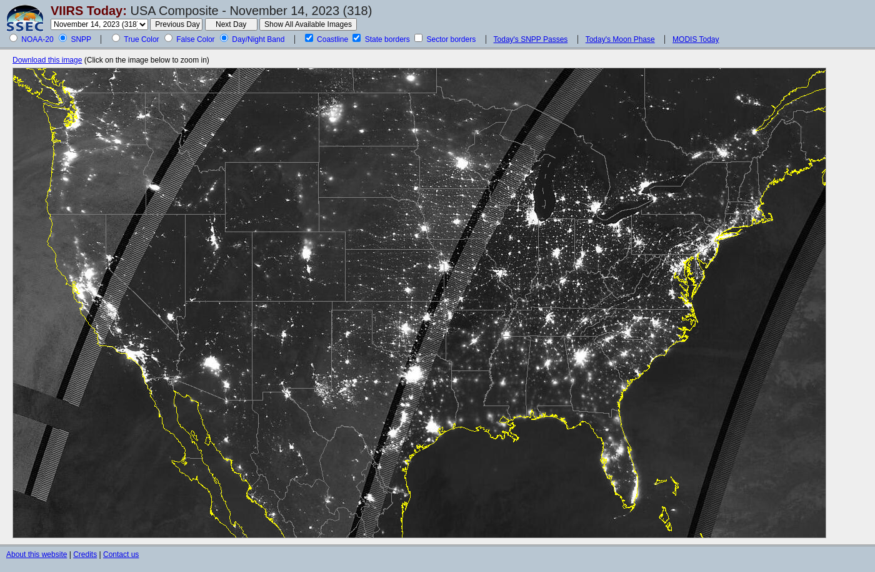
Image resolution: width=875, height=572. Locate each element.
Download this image (47, 60)
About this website (36, 554)
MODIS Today (695, 39)
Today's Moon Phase (620, 39)
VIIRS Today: (89, 11)
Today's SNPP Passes (531, 39)
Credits (85, 554)
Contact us (121, 554)
